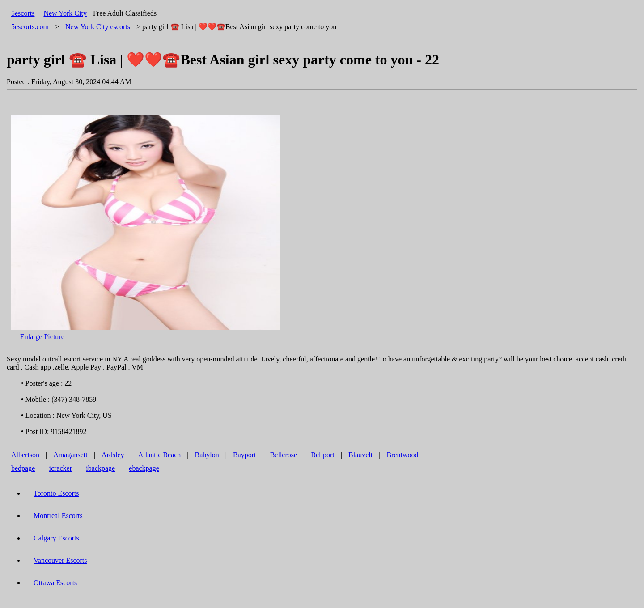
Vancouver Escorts (60, 560)
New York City (64, 13)
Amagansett (70, 455)
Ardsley (113, 455)
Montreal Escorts (58, 515)
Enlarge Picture (42, 336)
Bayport (244, 455)
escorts (97, 26)
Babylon (207, 455)
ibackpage (100, 468)
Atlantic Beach (159, 455)
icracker (60, 468)
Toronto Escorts (56, 493)
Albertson (25, 455)
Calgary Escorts (56, 538)
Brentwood (402, 455)
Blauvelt (360, 455)
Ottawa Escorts (55, 583)
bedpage (23, 468)
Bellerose (283, 455)
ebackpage (144, 468)
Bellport (322, 455)
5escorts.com (30, 26)
